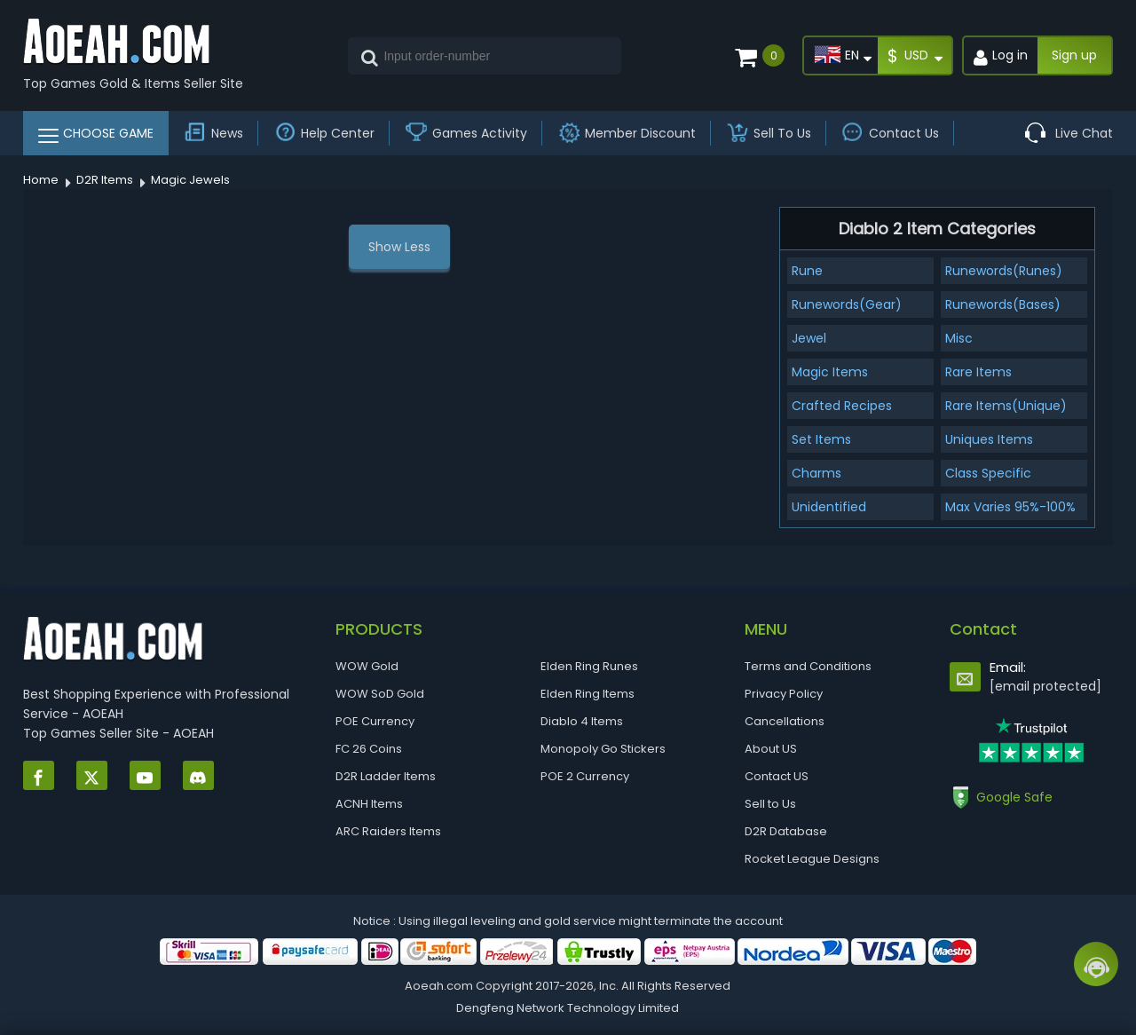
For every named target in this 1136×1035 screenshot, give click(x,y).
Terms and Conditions (808, 666)
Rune (807, 271)
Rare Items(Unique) (1006, 406)
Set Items (821, 439)
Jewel (809, 338)
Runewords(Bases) (1003, 304)
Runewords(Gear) (847, 304)
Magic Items (830, 372)
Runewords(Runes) (1003, 271)
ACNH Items (369, 803)
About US (771, 748)
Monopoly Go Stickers (603, 748)
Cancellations (784, 721)
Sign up (1074, 55)
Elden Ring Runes (589, 666)
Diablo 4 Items (581, 721)
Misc (959, 338)
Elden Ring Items (587, 693)
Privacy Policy (784, 693)
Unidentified (829, 507)
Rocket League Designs (812, 858)
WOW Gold (366, 666)
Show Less (399, 247)
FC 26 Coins (368, 748)
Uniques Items (989, 439)
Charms (816, 473)
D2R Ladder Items (385, 776)
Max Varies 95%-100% (1010, 507)
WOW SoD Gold (379, 693)
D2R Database (786, 831)
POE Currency (374, 721)
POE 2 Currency (584, 776)
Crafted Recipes (842, 406)
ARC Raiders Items (388, 831)
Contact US (777, 776)
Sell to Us (770, 803)
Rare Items (978, 372)
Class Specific (988, 473)
